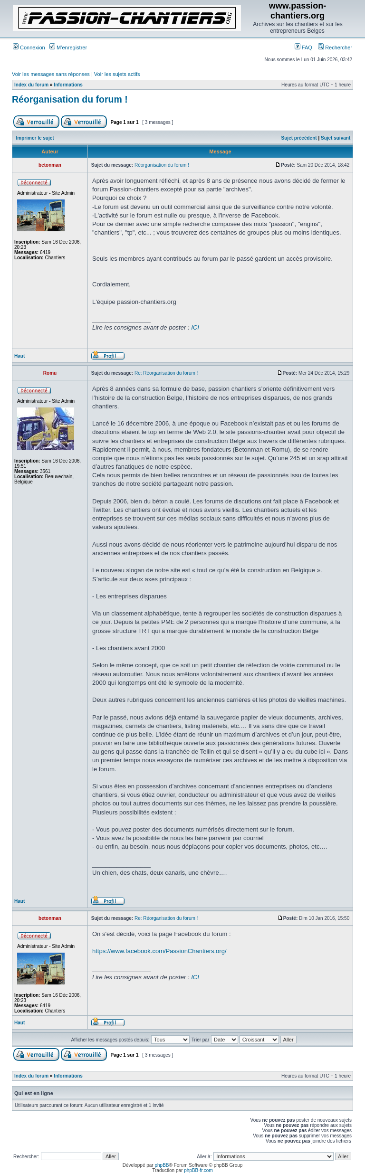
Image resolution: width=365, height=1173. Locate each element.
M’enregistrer (68, 47)
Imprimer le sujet (35, 138)
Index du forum (31, 84)
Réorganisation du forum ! (70, 99)
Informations (68, 84)
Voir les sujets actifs (117, 74)
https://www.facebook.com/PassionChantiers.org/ (159, 951)
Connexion (29, 47)
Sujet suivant (335, 138)
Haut (19, 356)
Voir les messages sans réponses (51, 74)
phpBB (161, 1165)
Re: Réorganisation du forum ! (166, 373)
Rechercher (335, 47)
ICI (195, 327)
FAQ (303, 47)
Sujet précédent (299, 138)
